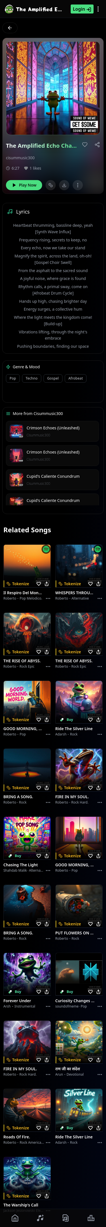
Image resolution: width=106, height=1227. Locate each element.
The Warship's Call (20, 1205)
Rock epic (27, 666)
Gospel (53, 378)
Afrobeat (75, 378)
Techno (32, 378)
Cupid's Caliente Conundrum (53, 476)
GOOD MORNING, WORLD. (23, 728)
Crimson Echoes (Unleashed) (53, 427)
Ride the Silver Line (74, 728)
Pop (13, 378)
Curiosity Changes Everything (75, 1000)
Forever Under (17, 1000)
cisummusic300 (20, 157)
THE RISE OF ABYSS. (22, 660)
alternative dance (43, 870)
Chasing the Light (20, 864)
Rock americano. (33, 1142)
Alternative (80, 598)
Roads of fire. (16, 1136)
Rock (74, 734)
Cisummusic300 (38, 435)
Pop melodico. (31, 598)
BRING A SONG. (18, 796)
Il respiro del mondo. (23, 592)
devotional (75, 1074)
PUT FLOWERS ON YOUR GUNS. (75, 933)
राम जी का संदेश (67, 1068)
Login (82, 9)
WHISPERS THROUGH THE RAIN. (75, 592)
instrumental (24, 1006)
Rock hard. (79, 802)
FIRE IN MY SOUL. (72, 796)
